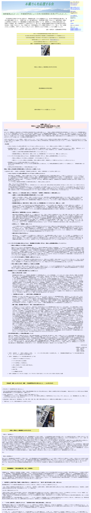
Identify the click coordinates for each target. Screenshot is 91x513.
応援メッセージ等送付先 (74, 25)
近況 (71, 21)
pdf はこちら (58, 127)
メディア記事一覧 (73, 15)
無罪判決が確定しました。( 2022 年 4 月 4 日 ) (45, 39)
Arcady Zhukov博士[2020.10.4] (75, 9)
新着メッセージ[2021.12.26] (75, 8)
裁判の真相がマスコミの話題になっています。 (45, 109)
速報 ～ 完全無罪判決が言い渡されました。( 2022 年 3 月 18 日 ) (45, 43)
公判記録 (71, 23)
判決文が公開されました (54, 39)
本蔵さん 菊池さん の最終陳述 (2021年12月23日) (45, 67)
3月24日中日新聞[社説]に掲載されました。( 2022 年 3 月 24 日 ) (45, 41)
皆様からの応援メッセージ (75, 7)
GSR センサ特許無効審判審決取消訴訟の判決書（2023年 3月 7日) (45, 33)
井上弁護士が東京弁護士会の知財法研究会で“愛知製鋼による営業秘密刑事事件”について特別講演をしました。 (45, 35)
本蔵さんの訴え (73, 11)
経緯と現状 (72, 20)
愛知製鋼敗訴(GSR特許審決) (45, 88)
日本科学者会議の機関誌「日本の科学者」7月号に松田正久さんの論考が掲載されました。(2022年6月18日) (45, 37)
